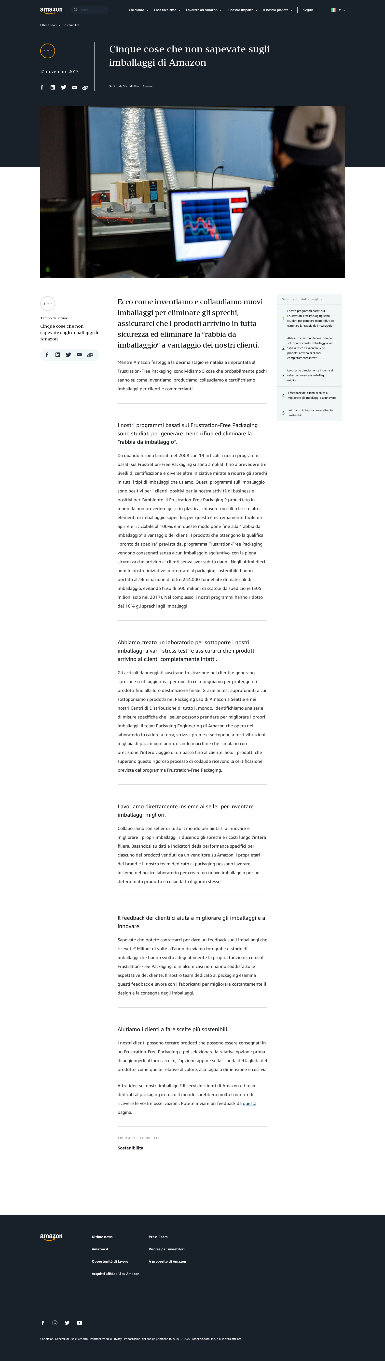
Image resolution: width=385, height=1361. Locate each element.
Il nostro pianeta (275, 10)
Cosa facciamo (165, 10)
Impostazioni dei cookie (139, 1339)
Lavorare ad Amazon (202, 10)
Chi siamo (136, 10)
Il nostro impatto (240, 10)
